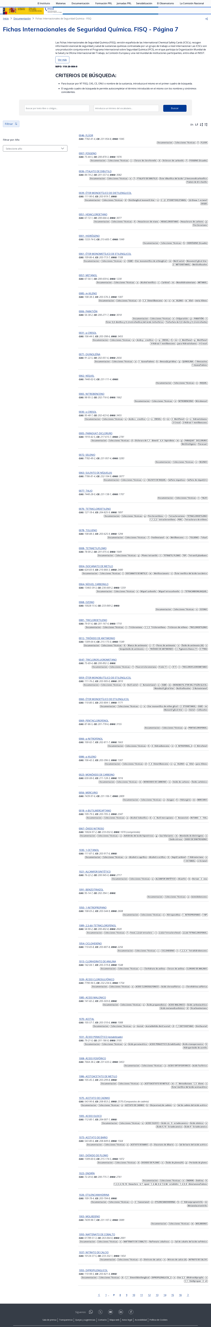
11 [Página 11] (134, 1285)
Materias (61, 18)
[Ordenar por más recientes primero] (192, 132)
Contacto (102, 1310)
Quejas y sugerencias (85, 1310)
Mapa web (114, 1310)
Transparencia (66, 1310)
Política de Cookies (158, 1310)
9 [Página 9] (120, 1285)
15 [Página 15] (166, 1285)
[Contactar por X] (100, 1303)
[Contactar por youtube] (110, 1303)
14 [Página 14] (158, 1285)
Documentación (80, 18)
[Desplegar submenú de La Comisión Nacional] (205, 18)
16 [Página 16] (173, 1285)
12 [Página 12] (142, 1285)
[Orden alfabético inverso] (206, 132)
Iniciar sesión (197, 6)
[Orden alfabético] (201, 132)
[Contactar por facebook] (131, 1303)
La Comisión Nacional (192, 18)
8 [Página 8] (113, 1285)
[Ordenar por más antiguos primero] (197, 132)
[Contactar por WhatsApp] (91, 1303)
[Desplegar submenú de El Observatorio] (175, 18)
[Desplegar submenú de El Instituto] (51, 18)
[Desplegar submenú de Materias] (67, 18)
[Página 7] (107, 1285)
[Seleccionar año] (28, 156)
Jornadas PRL (124, 18)
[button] (206, 26)
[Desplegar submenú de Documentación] (90, 18)
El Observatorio (165, 18)
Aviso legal (127, 1310)
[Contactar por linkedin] (121, 1303)
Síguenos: (80, 1302)
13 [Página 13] (150, 1285)
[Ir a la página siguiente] (181, 1285)
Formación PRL (103, 18)
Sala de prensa (49, 1310)
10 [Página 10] (127, 1285)
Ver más (62, 67)
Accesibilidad (141, 1310)
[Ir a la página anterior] (92, 1285)
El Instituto (44, 18)
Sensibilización (144, 18)
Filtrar (11, 131)
